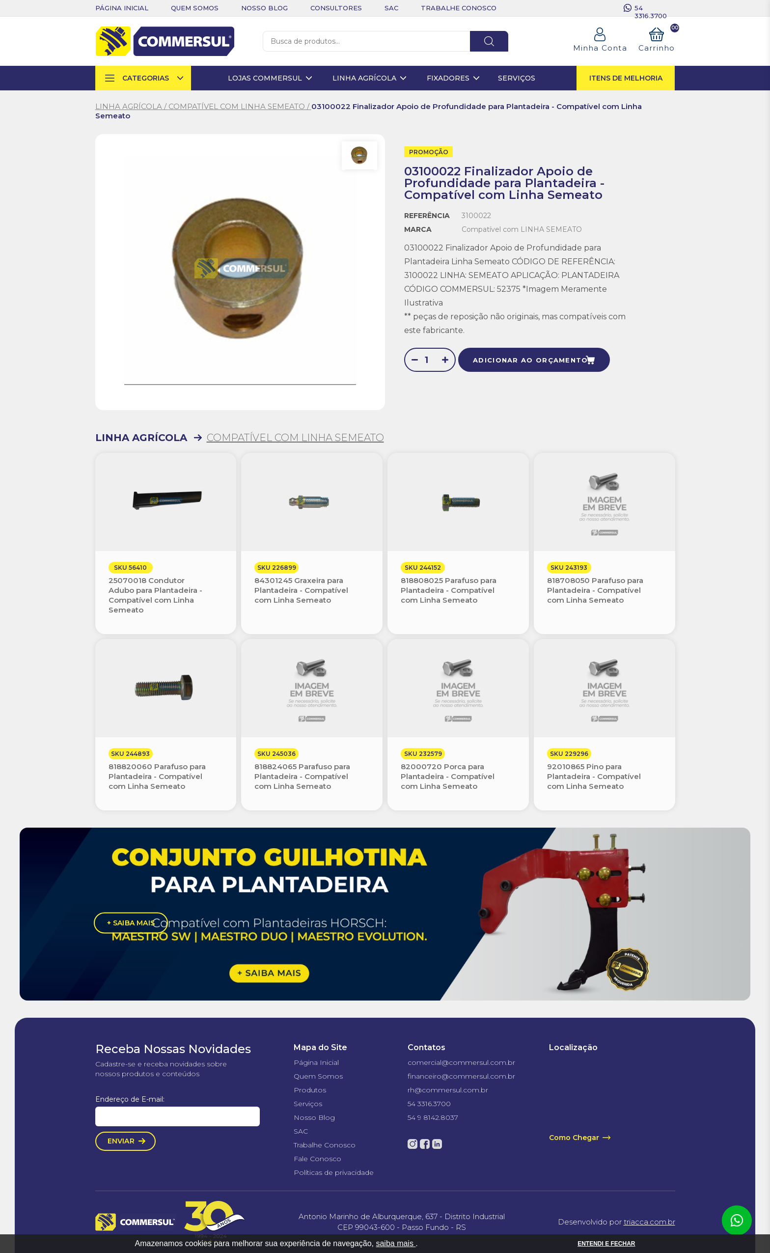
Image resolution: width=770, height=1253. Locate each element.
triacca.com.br (649, 1221)
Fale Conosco (317, 1158)
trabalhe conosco (458, 8)
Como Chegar (574, 1137)
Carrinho (656, 40)
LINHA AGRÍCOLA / (131, 106)
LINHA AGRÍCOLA (141, 438)
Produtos (310, 1090)
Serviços (308, 1103)
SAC (301, 1131)
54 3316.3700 (650, 8)
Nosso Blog (314, 1117)
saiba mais (395, 1243)
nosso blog (264, 8)
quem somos (195, 8)
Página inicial (121, 8)
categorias (145, 78)
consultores (336, 8)
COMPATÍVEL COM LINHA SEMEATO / (239, 106)
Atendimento (736, 1220)
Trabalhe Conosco (325, 1145)
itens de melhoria (625, 78)
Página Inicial (316, 1062)
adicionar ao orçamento (530, 360)
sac (391, 8)
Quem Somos (318, 1076)
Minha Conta (600, 48)
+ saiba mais (131, 922)
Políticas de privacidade (334, 1172)
